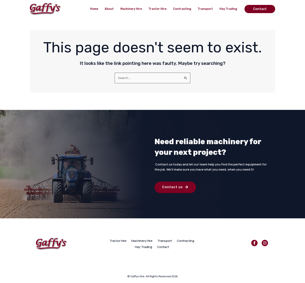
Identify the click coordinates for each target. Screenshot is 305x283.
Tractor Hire (159, 9)
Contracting (183, 9)
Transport (206, 9)
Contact (163, 247)
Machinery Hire (133, 9)
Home (97, 9)
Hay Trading (228, 9)
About (112, 9)
